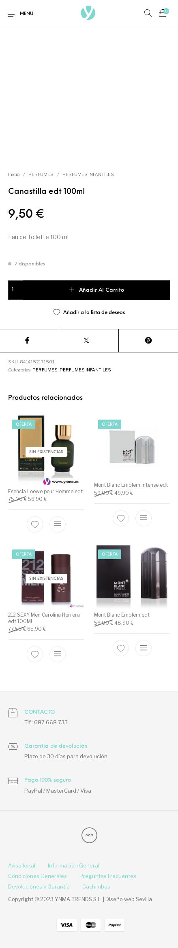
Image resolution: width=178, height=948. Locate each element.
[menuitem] (21, 866)
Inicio (13, 174)
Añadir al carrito (101, 290)
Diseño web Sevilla (128, 899)
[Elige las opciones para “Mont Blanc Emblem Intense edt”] (143, 518)
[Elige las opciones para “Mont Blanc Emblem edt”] (143, 648)
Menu (26, 14)
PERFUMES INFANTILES (88, 174)
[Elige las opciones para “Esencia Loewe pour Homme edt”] (57, 524)
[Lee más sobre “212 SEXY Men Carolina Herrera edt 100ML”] (57, 654)
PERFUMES (41, 174)
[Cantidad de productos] (15, 290)
